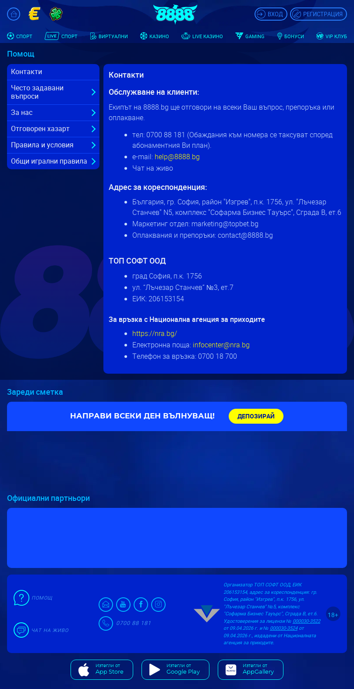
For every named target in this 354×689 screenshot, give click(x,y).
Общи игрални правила (49, 161)
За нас (21, 112)
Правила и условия (42, 145)
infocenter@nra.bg (221, 345)
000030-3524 (283, 628)
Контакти (26, 71)
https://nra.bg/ (154, 333)
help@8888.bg (177, 156)
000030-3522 (306, 621)
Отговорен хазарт (40, 128)
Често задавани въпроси (37, 92)
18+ (333, 614)
